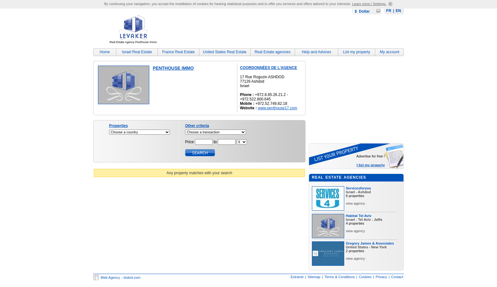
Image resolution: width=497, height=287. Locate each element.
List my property (356, 52)
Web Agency (110, 277)
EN (398, 11)
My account (389, 52)
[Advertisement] (288, 30)
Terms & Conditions (340, 277)
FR (388, 11)
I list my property (371, 165)
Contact (397, 277)
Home (105, 52)
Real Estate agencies (272, 52)
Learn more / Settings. (369, 4)
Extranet (297, 277)
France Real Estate (178, 52)
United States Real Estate (224, 52)
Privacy (381, 277)
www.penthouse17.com (277, 108)
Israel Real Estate (137, 52)
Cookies (365, 277)
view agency (355, 203)
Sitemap (314, 277)
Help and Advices (316, 52)
